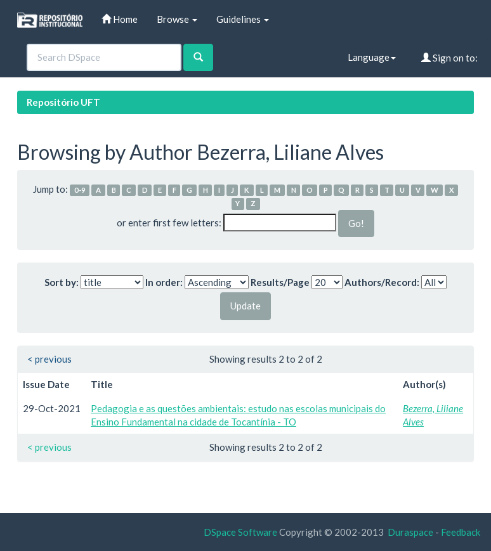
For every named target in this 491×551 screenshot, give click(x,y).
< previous (49, 359)
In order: (164, 282)
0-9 (80, 190)
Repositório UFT (63, 102)
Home (119, 19)
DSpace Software (240, 532)
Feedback (460, 532)
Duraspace (410, 532)
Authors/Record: (381, 282)
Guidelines (242, 19)
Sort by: (61, 282)
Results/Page (280, 282)
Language (372, 57)
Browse (177, 19)
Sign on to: (449, 57)
